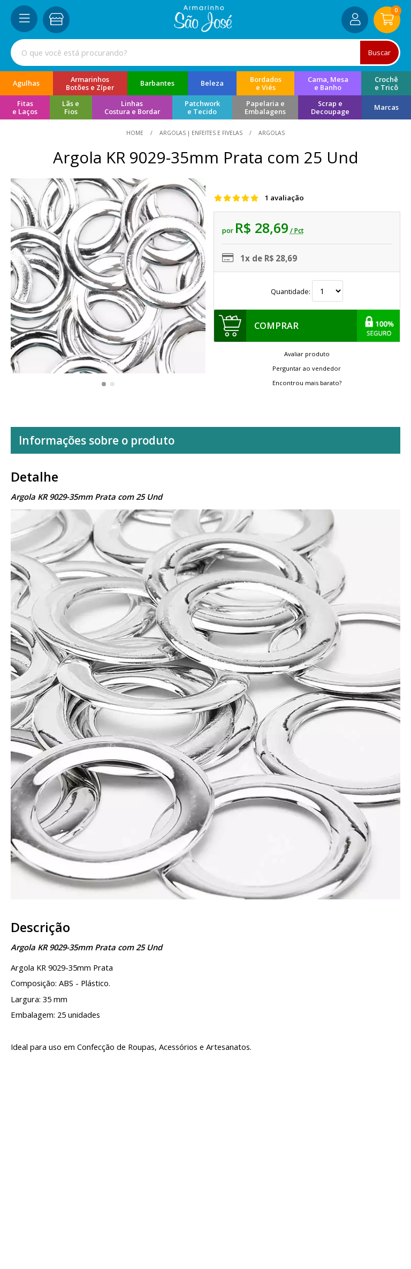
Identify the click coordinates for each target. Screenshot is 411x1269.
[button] (104, 384)
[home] (203, 29)
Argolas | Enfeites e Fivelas (201, 133)
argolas (271, 133)
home (135, 133)
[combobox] (205, 52)
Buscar (379, 52)
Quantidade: (307, 291)
